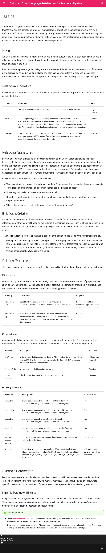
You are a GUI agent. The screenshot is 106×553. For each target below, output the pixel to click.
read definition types (21, 518)
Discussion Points (15, 513)
